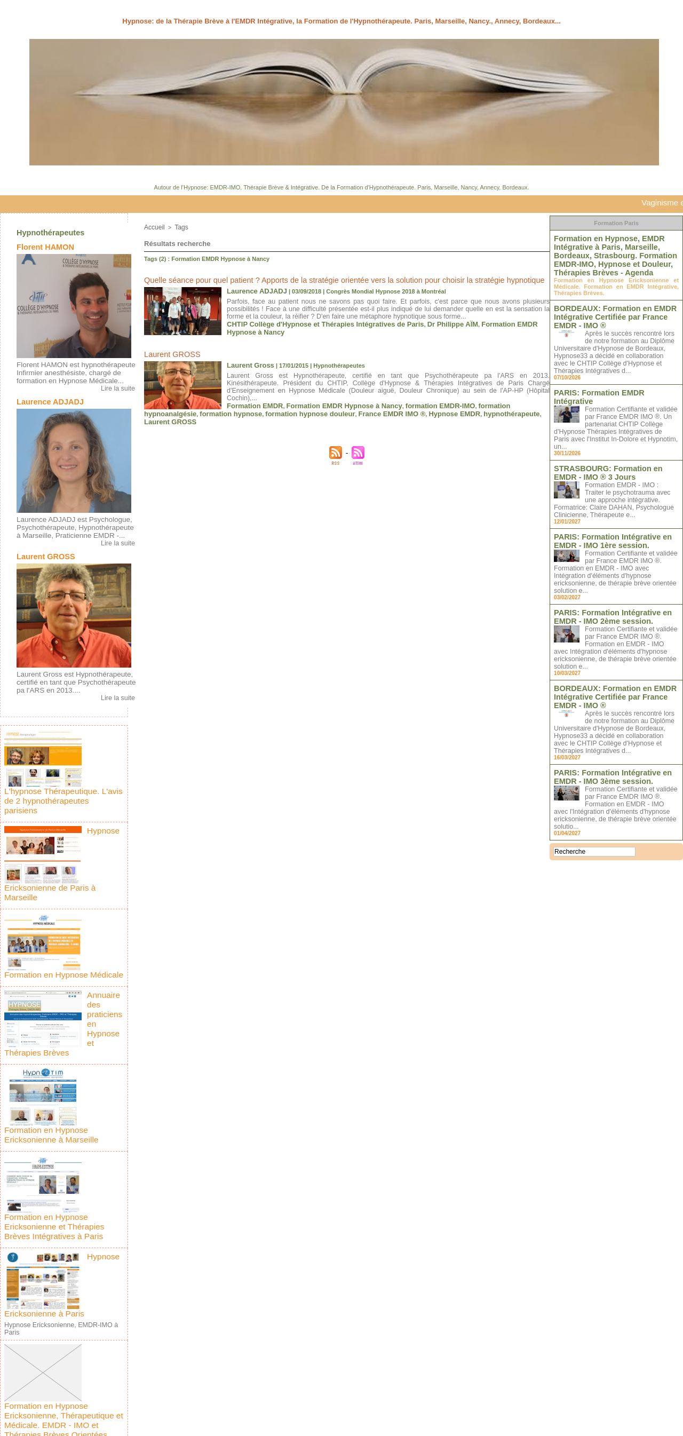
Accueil (153, 227)
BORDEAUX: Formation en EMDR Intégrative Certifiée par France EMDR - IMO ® (613, 310)
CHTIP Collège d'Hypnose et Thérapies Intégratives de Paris (310, 319)
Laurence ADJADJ (44, 398)
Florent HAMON (40, 246)
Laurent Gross (247, 360)
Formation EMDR (250, 391)
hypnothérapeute (464, 398)
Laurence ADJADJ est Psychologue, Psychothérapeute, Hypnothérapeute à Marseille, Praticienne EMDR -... (71, 523)
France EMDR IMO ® (361, 398)
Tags (179, 227)
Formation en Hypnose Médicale (104, 900)
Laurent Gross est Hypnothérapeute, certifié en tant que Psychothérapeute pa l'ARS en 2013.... (74, 675)
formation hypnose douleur (292, 398)
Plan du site (341, 1425)
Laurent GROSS (41, 550)
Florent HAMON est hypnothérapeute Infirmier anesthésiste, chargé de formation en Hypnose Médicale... (69, 371)
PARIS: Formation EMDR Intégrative (608, 383)
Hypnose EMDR (415, 398)
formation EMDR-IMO (408, 391)
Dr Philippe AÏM (418, 319)
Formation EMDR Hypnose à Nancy (492, 319)
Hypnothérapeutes (49, 232)
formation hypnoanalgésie (477, 391)
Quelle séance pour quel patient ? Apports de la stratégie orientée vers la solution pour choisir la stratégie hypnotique (310, 278)
